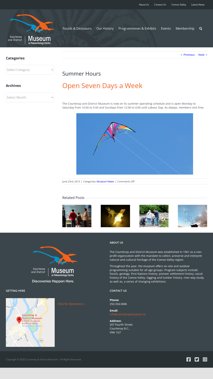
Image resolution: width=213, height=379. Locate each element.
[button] (200, 28)
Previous (189, 55)
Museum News (105, 181)
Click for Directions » (71, 304)
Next (201, 55)
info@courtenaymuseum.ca (128, 314)
